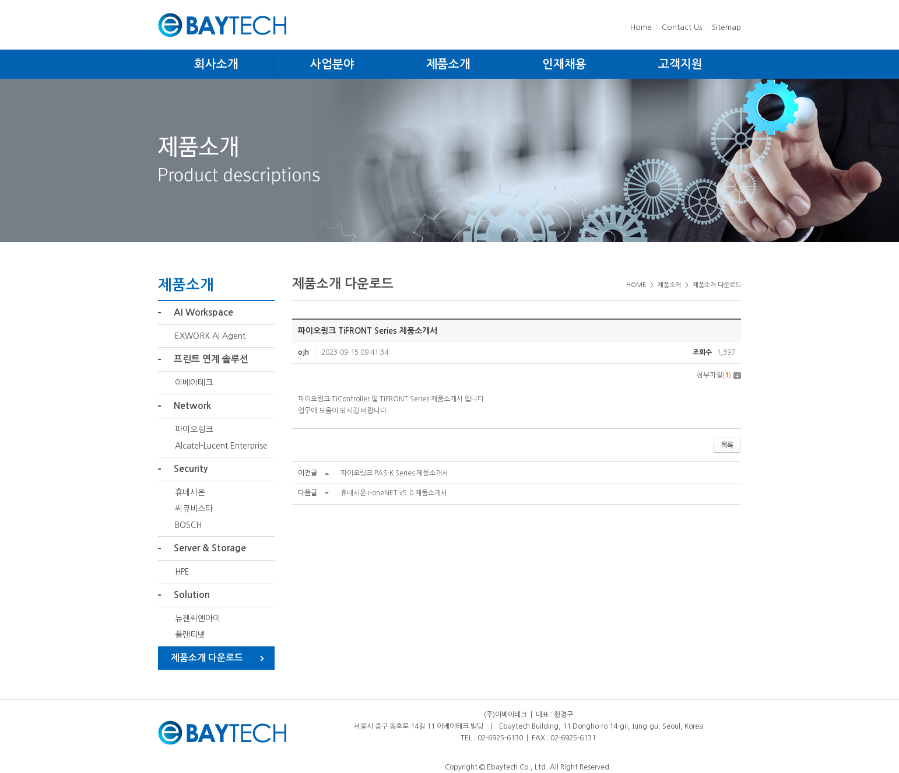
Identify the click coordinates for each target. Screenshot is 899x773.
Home (641, 27)
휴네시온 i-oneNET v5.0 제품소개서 (393, 492)
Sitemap (726, 27)
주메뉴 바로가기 (0, 0)
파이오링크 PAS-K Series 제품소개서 (394, 473)
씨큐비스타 (194, 509)
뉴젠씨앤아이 (197, 618)
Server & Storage (210, 548)
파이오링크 (194, 429)
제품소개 (448, 64)
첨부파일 (719, 375)
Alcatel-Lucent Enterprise (221, 446)
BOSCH (188, 525)
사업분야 (332, 64)
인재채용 (564, 64)
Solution (192, 594)
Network (192, 405)
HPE (182, 572)
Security (191, 468)
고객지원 (680, 64)
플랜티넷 (190, 635)
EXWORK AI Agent (210, 336)
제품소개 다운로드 (207, 657)
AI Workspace (203, 312)
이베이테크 (194, 383)
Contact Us (682, 27)
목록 (727, 445)
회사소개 (216, 64)
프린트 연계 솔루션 (211, 359)
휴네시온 (190, 492)
